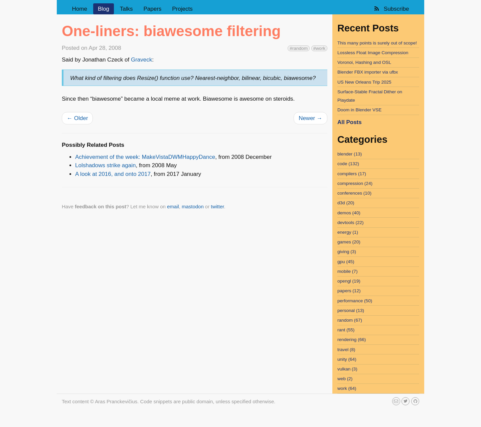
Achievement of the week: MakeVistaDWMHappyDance (145, 157)
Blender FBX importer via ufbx (367, 72)
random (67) (349, 320)
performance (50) (354, 300)
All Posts (349, 122)
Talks (126, 9)
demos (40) (348, 212)
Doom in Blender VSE (359, 109)
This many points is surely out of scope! (377, 42)
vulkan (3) (347, 368)
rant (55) (345, 329)
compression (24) (354, 183)
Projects (182, 9)
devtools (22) (350, 222)
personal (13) (350, 310)
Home (79, 9)
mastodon (193, 206)
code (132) (348, 163)
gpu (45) (345, 261)
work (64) (346, 388)
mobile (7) (347, 271)
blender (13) (349, 153)
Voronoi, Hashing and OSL (364, 62)
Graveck (141, 60)
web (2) (344, 378)
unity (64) (346, 359)
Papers (152, 9)
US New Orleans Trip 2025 (364, 82)
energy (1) (347, 232)
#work (319, 48)
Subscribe (391, 9)
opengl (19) (348, 281)
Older (77, 118)
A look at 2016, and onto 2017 (113, 174)
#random (299, 48)
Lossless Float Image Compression (372, 52)
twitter (217, 206)
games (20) (348, 241)
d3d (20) (345, 202)
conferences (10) (354, 193)
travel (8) (346, 349)
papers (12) (349, 290)
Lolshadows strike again (105, 165)
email (173, 206)
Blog (103, 9)
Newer (310, 118)
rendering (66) (351, 339)
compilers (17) (351, 173)
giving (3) (346, 251)
